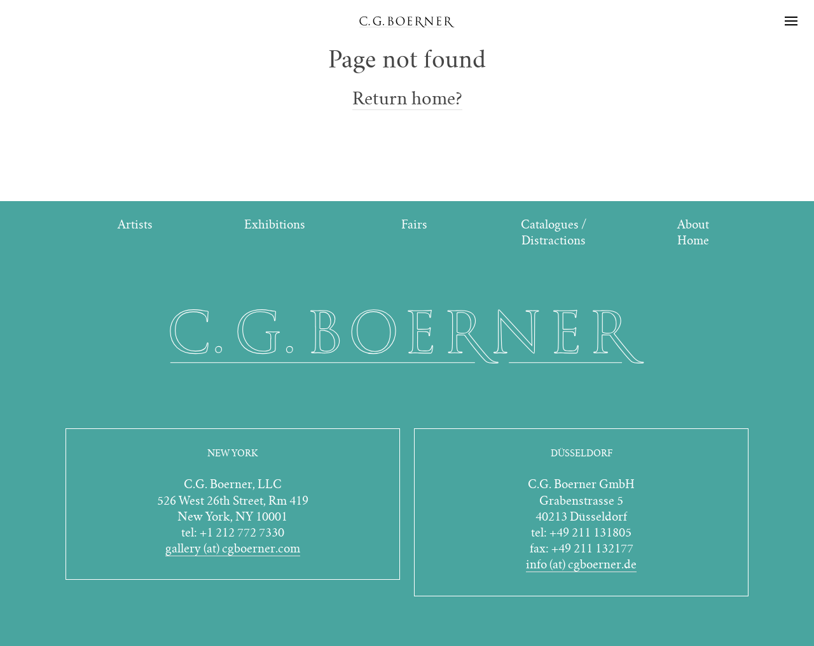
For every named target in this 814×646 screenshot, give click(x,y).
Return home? (407, 98)
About (693, 224)
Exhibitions (274, 224)
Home (693, 240)
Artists (135, 224)
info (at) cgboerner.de (581, 564)
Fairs (414, 224)
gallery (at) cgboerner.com (232, 548)
